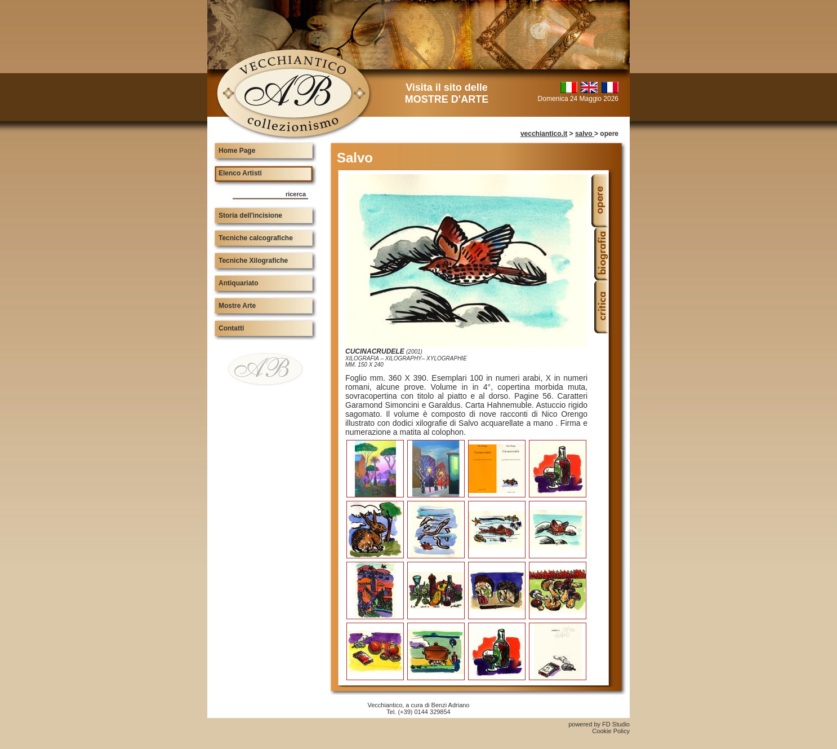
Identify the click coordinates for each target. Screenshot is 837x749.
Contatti (231, 328)
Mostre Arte (237, 306)
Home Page (237, 151)
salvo (584, 134)
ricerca (296, 194)
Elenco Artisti (240, 173)
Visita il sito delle (446, 93)
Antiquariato (239, 283)
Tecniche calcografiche (256, 238)
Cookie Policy (611, 731)
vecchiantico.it (543, 134)
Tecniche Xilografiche (253, 261)
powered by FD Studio (599, 724)
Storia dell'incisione (250, 215)
